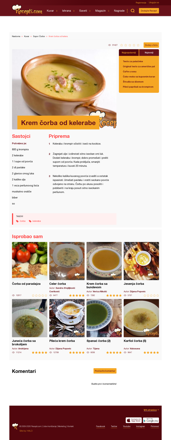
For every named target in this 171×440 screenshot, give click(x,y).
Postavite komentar (105, 371)
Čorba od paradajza (29, 269)
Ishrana (66, 10)
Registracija (141, 3)
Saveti (83, 10)
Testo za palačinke (133, 61)
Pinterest (155, 426)
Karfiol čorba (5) (141, 326)
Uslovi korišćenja (49, 426)
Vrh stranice (150, 410)
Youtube (126, 426)
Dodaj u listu (151, 45)
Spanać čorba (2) (104, 326)
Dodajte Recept (149, 10)
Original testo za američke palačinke (139, 66)
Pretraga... (132, 11)
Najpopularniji (129, 52)
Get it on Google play (151, 420)
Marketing (62, 426)
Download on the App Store (134, 420)
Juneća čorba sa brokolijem (29, 326)
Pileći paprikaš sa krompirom (138, 86)
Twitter (114, 426)
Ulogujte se (154, 3)
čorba (22, 221)
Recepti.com (27, 9)
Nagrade (119, 10)
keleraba (37, 221)
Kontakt (70, 426)
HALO (29, 431)
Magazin (100, 10)
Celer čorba (67, 269)
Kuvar (50, 10)
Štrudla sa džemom (133, 81)
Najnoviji (149, 52)
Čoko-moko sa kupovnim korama (139, 76)
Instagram (140, 426)
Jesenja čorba (141, 269)
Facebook (100, 426)
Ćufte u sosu (129, 71)
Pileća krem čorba (67, 326)
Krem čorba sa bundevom (104, 269)
